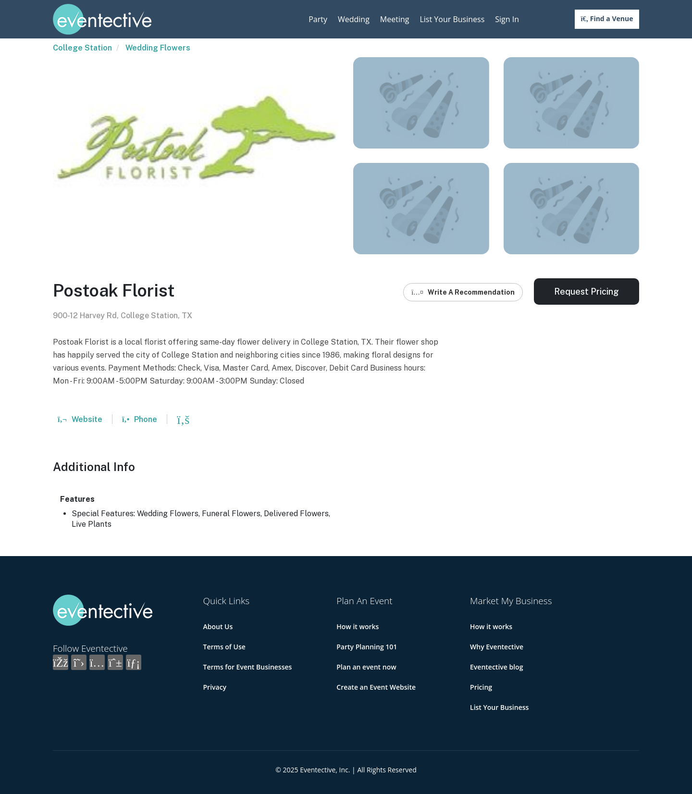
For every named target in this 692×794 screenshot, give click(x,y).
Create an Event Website (376, 687)
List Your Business (452, 19)
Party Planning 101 (366, 646)
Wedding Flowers (157, 47)
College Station (82, 47)
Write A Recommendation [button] (463, 292)
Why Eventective (496, 646)
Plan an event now (366, 666)
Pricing (481, 687)
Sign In (507, 19)
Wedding (354, 19)
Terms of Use (224, 646)
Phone (139, 419)
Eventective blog (496, 666)
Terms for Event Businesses (247, 666)
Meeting (394, 19)
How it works (357, 626)
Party (318, 19)
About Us (218, 626)
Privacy (215, 687)
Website (80, 419)
